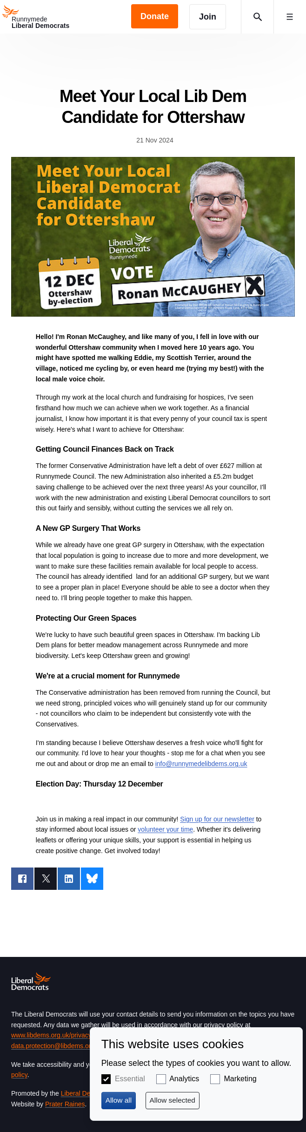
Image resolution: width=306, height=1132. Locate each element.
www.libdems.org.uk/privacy (51, 1035)
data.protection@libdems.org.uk (57, 1046)
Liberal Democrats (87, 1093)
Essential (130, 1079)
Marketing (240, 1079)
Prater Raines (65, 1104)
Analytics (184, 1079)
